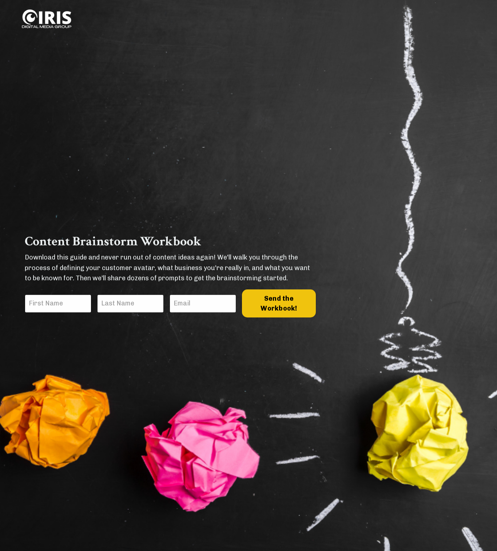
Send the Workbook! (279, 304)
